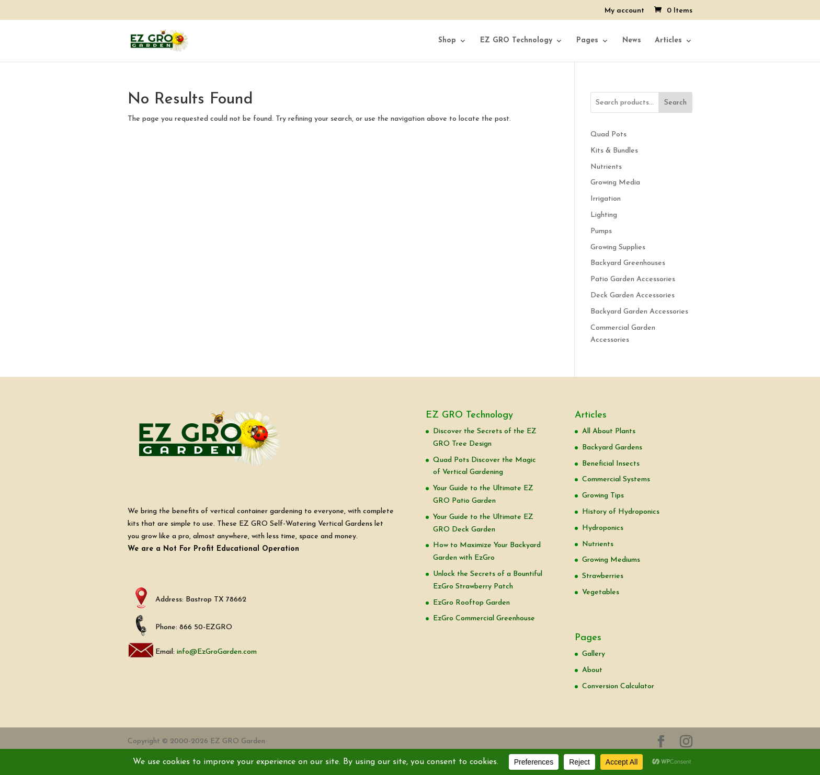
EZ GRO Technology (516, 40)
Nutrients (606, 167)
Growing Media (615, 183)
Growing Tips (603, 496)
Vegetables (600, 592)
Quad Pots (608, 134)
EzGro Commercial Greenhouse (484, 618)
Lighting (603, 215)
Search (675, 103)
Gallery (593, 654)
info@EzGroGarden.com (217, 652)
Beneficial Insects (611, 464)
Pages (587, 40)
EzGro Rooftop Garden (471, 603)
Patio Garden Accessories (632, 279)
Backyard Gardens (612, 448)
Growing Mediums (611, 560)
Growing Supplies (617, 247)
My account (624, 11)
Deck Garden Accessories (632, 295)
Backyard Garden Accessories (639, 312)
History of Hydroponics (620, 512)
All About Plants (608, 431)
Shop (447, 40)
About (592, 670)
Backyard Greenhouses (627, 263)
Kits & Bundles (614, 151)
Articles (668, 40)
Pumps (601, 231)
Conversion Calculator (618, 686)
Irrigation (605, 199)
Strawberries (602, 576)
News (631, 40)
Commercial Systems (616, 479)
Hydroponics (602, 528)
